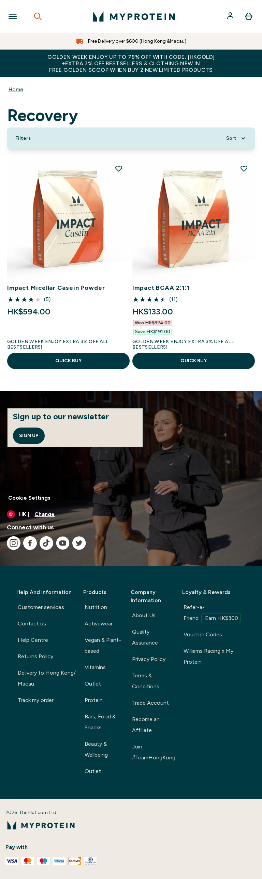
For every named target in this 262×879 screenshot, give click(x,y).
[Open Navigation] (12, 16)
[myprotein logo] (134, 16)
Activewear (99, 623)
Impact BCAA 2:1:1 (161, 288)
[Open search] (38, 16)
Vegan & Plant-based (103, 645)
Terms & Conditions (145, 681)
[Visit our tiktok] (46, 543)
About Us (144, 615)
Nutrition (96, 607)
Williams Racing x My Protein (208, 656)
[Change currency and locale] (131, 514)
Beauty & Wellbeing (96, 749)
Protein (94, 700)
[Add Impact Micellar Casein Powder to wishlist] (119, 168)
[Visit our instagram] (13, 543)
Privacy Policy (148, 659)
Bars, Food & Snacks (100, 722)
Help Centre (33, 640)
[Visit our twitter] (79, 543)
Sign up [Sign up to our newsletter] (29, 435)
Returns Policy (35, 656)
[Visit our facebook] (30, 543)
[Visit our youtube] (63, 543)
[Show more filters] (23, 138)
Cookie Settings (29, 498)
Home (16, 89)
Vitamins (95, 667)
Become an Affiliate (146, 724)
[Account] (231, 16)
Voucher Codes (203, 634)
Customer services (41, 607)
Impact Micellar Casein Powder (56, 288)
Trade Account (150, 703)
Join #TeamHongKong (153, 752)
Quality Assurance (145, 637)
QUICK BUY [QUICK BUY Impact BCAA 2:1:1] (193, 361)
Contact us (32, 623)
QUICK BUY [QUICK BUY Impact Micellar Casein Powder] (68, 361)
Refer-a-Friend (212, 613)
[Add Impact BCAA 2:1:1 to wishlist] (244, 168)
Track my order (36, 700)
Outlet (93, 683)
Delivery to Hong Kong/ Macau (47, 678)
